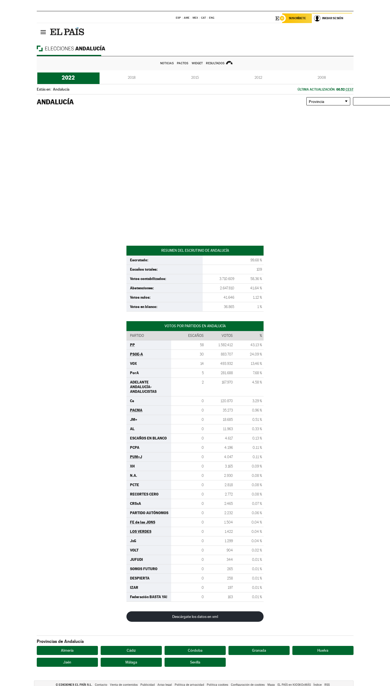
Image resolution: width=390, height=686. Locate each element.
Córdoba (195, 650)
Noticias (167, 63)
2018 (131, 77)
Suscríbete (297, 18)
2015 (195, 77)
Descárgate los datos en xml (195, 616)
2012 (258, 77)
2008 (322, 77)
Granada (259, 650)
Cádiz (131, 650)
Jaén (67, 662)
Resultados (215, 63)
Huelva (322, 650)
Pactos (182, 63)
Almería (67, 650)
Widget (197, 63)
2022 (68, 77)
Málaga (131, 662)
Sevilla (195, 662)
